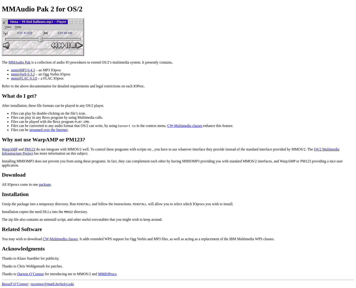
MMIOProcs (107, 274)
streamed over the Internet (48, 130)
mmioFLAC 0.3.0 (24, 78)
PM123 (29, 149)
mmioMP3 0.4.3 (23, 70)
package (45, 184)
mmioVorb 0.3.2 (23, 74)
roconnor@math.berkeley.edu (52, 284)
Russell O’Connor (15, 284)
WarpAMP (9, 149)
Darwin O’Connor (30, 274)
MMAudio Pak (19, 62)
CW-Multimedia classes (184, 126)
